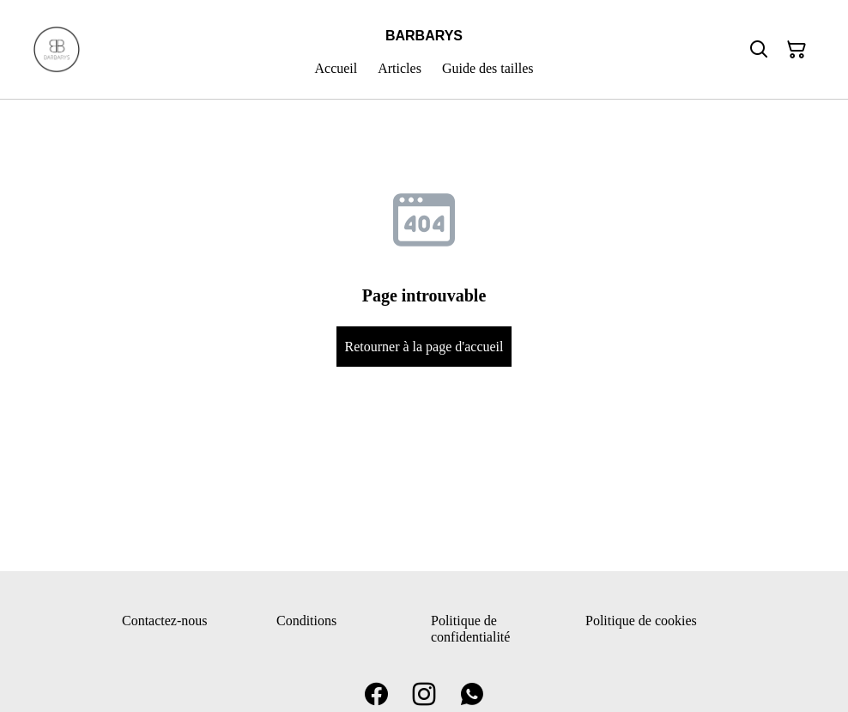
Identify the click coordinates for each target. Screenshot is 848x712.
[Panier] (796, 50)
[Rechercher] (759, 50)
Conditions (306, 620)
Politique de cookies (641, 620)
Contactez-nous (165, 620)
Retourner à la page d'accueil (423, 346)
